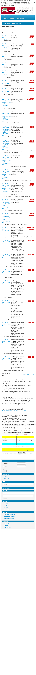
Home (5, 16)
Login (15, 16)
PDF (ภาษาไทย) (31, 37)
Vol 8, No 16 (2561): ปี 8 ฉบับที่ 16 (6, 242)
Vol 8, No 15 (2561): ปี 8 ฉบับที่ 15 (6, 256)
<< (23, 374)
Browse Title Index (16, 23)
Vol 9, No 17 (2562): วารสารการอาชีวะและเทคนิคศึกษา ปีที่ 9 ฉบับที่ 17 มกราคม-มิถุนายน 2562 (6, 102)
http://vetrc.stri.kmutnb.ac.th (8, 395)
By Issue (6, 503)
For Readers (7, 523)
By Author (6, 505)
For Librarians (7, 527)
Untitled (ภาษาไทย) (31, 99)
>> (33, 374)
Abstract (32, 80)
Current (5, 18)
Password (5, 466)
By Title (6, 507)
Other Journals (7, 509)
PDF (32, 227)
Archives (12, 18)
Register (20, 16)
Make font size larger (9, 518)
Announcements (20, 18)
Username (5, 463)
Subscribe (6, 478)
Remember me (7, 469)
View (5, 476)
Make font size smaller (9, 514)
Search (26, 16)
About (10, 16)
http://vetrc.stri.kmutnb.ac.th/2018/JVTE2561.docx (14, 410)
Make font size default (9, 516)
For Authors (7, 525)
